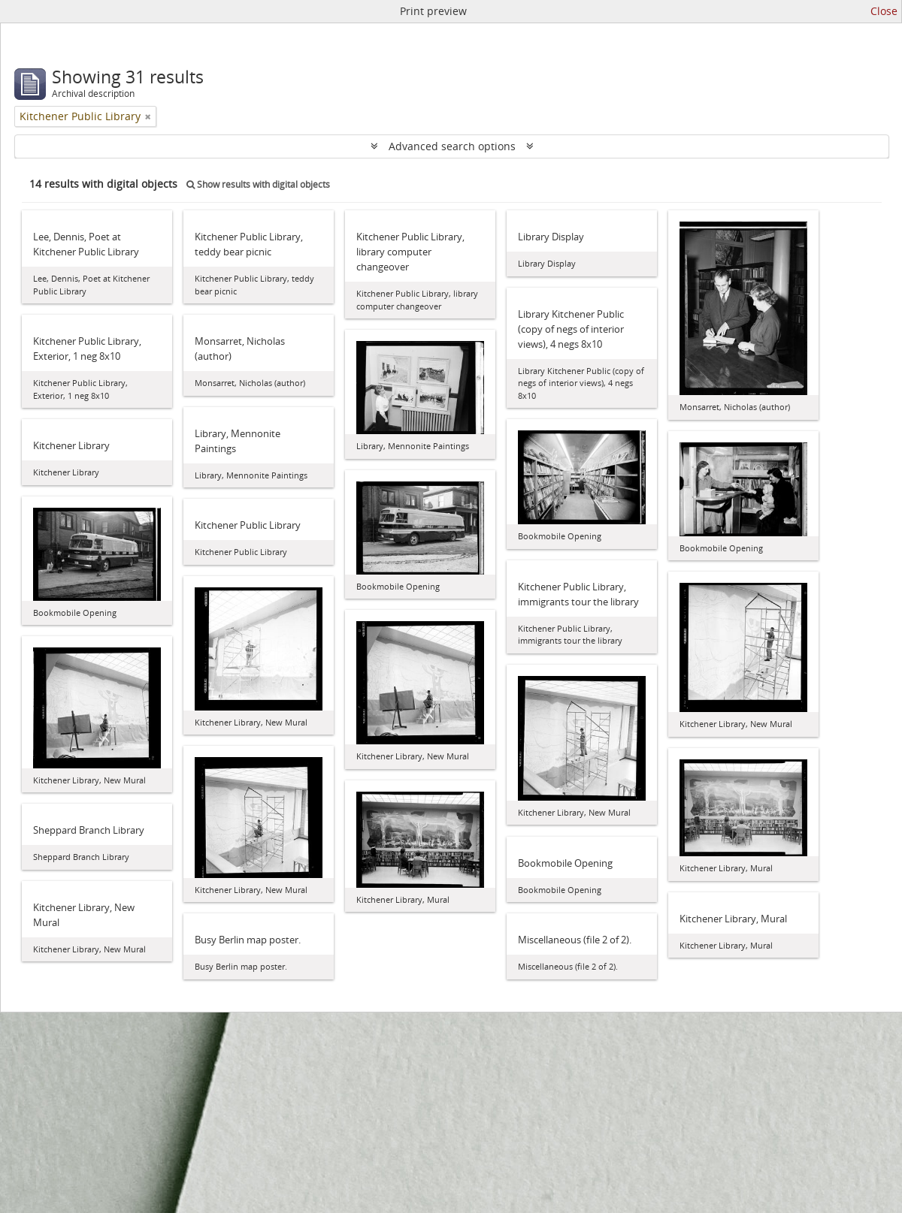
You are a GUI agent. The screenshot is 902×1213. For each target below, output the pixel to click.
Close (883, 11)
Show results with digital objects (258, 184)
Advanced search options (452, 146)
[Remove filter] (148, 116)
